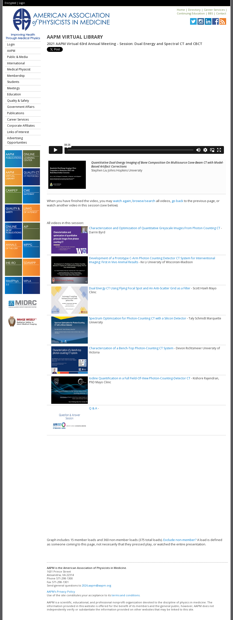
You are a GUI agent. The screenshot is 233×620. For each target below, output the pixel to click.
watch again (122, 201)
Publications (15, 113)
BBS (210, 13)
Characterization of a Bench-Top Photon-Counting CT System (131, 348)
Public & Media (17, 57)
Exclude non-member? (179, 540)
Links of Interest (18, 132)
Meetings (13, 88)
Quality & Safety (18, 101)
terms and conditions (126, 595)
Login (22, 3)
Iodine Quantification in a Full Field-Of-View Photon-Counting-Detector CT (139, 378)
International (16, 63)
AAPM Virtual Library (75, 37)
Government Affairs (20, 107)
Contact (221, 13)
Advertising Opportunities (17, 140)
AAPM (11, 51)
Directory (194, 9)
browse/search (143, 201)
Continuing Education (191, 13)
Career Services (214, 9)
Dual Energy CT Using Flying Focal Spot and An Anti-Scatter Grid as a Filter (139, 288)
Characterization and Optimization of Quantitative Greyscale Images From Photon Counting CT (154, 228)
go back (177, 201)
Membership (16, 76)
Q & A (93, 408)
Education (14, 94)
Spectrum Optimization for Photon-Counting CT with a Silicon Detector (137, 318)
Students (13, 82)
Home (181, 9)
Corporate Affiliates (21, 126)
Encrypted (10, 3)
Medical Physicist (18, 69)
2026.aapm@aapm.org (96, 585)
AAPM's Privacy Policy (61, 591)
